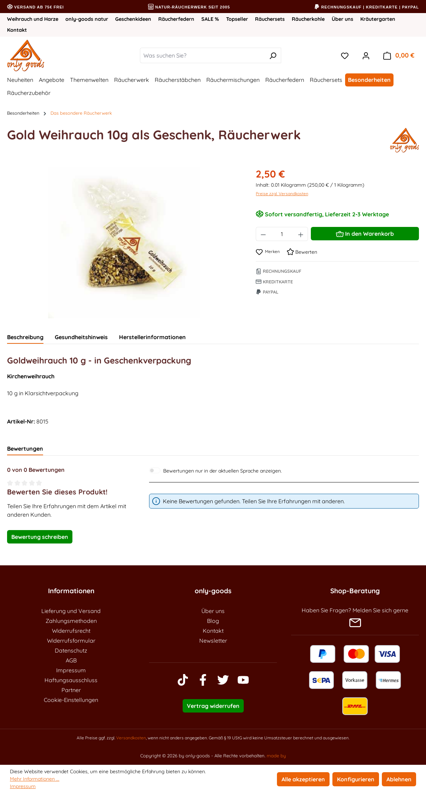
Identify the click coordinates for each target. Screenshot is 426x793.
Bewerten (302, 252)
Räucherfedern (176, 19)
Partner (71, 689)
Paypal (267, 292)
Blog (213, 620)
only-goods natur (86, 19)
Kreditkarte (274, 281)
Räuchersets (270, 19)
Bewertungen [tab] (25, 448)
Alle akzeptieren (303, 779)
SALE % (210, 19)
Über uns (342, 19)
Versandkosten (131, 737)
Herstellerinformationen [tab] (152, 337)
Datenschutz (71, 650)
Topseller (237, 19)
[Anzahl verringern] (263, 234)
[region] (124, 242)
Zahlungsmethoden (71, 620)
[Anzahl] (282, 234)
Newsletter (213, 640)
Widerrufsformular (71, 640)
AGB (71, 660)
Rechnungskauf (278, 271)
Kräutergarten (377, 19)
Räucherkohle (308, 19)
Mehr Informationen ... (34, 779)
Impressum (71, 670)
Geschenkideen (133, 19)
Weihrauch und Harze (32, 19)
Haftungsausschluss (71, 680)
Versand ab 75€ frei (35, 7)
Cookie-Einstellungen (71, 699)
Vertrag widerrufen (213, 705)
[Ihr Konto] (365, 55)
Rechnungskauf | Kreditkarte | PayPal (366, 7)
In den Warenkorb (365, 232)
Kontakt (17, 30)
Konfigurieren (355, 779)
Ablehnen (399, 779)
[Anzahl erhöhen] (301, 234)
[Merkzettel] (344, 55)
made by (276, 755)
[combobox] (202, 55)
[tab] (25, 337)
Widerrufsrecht (71, 630)
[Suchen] (273, 55)
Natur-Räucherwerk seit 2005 (189, 7)
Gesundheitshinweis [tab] (81, 337)
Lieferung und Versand (71, 610)
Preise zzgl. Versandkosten (282, 193)
